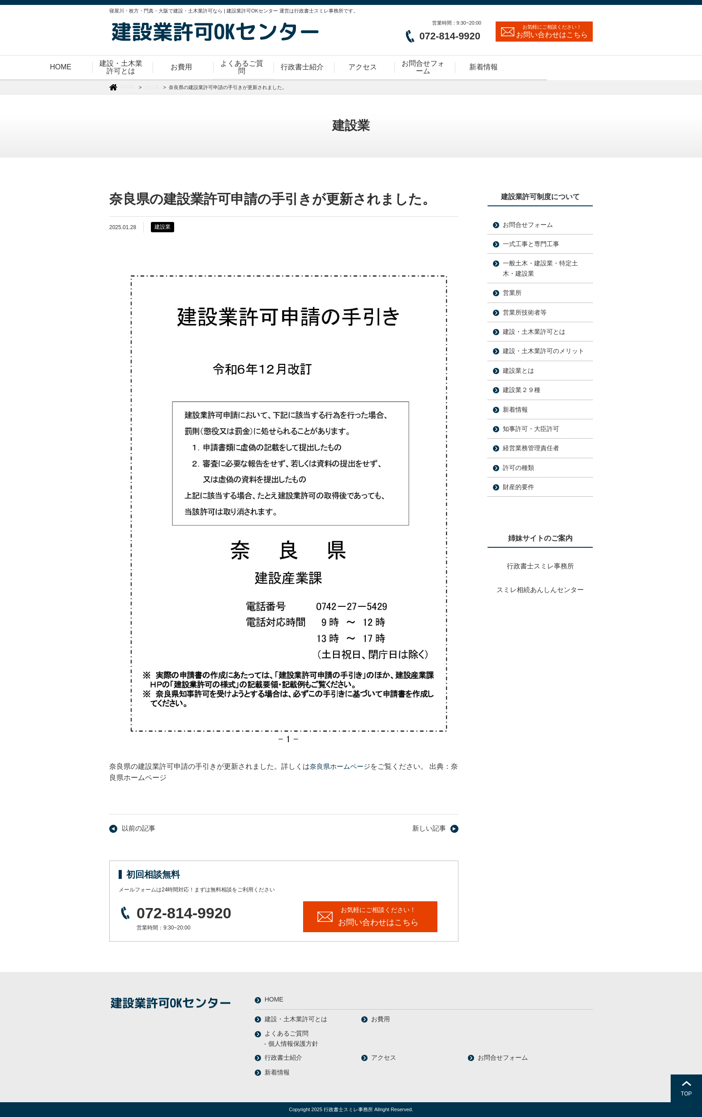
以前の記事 (137, 828)
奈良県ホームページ (342, 766)
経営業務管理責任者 (531, 448)
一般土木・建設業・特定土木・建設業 (540, 268)
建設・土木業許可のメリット (543, 350)
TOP (686, 1094)
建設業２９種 (521, 389)
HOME (127, 87)
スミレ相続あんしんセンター (540, 589)
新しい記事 (430, 828)
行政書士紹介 (283, 1057)
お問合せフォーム (528, 224)
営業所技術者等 (525, 312)
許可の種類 (518, 467)
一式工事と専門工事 (531, 243)
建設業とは (518, 370)
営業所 (512, 292)
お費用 (380, 1018)
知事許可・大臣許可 (531, 428)
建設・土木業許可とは (534, 331)
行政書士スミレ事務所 (540, 566)
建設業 (152, 87)
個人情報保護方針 (293, 1043)
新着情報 (515, 409)
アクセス (383, 1057)
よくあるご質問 (286, 1032)
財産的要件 (518, 486)
